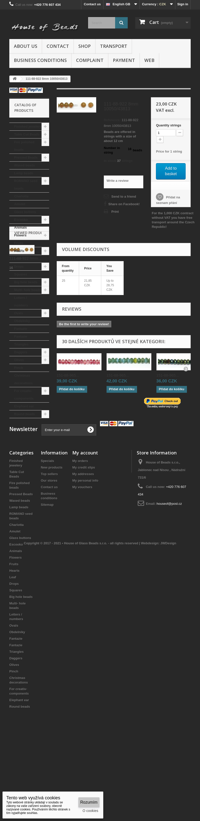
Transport (113, 46)
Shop (84, 46)
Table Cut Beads (27, 134)
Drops (19, 266)
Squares (20, 274)
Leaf (17, 259)
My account (85, 526)
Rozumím (88, 802)
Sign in (182, 4)
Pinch (18, 368)
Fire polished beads (24, 146)
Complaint (90, 60)
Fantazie (20, 329)
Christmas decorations (23, 379)
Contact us (92, 4)
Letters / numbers (21, 301)
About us (25, 46)
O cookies (90, 811)
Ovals (18, 313)
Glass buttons (25, 212)
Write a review (117, 181)
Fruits (18, 243)
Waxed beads (24, 165)
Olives (19, 360)
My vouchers (82, 560)
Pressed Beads (26, 157)
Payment (124, 60)
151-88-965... (68, 375)
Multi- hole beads (27, 290)
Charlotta (21, 196)
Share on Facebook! (124, 204)
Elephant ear (24, 406)
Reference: (112, 120)
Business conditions (40, 60)
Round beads (24, 414)
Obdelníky (22, 321)
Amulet (19, 204)
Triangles (21, 344)
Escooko (21, 220)
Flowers (20, 235)
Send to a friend (123, 196)
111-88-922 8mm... (25, 458)
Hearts (19, 251)
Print (115, 211)
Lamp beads (23, 173)
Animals (20, 227)
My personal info (85, 554)
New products (51, 541)
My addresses (83, 547)
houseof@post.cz (169, 577)
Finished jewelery (27, 126)
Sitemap (47, 578)
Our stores (49, 554)
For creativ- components (24, 394)
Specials (47, 534)
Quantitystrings (168, 125)
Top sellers (49, 547)
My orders (80, 534)
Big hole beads (25, 282)
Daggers (20, 352)
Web (149, 60)
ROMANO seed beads (25, 184)
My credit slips (83, 541)
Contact (58, 46)
